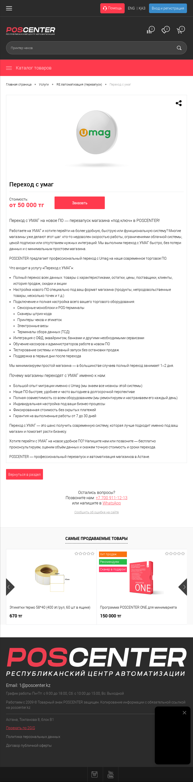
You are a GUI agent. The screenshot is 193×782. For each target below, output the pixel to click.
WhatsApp (112, 503)
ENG (131, 8)
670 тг (16, 615)
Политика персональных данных (33, 737)
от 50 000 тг (26, 205)
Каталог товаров (29, 67)
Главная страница (18, 84)
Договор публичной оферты (29, 746)
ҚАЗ (142, 8)
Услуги (44, 84)
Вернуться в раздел (24, 475)
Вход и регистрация (168, 8)
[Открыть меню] (10, 8)
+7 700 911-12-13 (111, 497)
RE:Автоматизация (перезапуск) (79, 84)
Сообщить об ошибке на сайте (96, 512)
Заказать (79, 203)
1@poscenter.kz (35, 685)
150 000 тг (110, 615)
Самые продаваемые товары (96, 538)
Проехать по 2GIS (20, 728)
